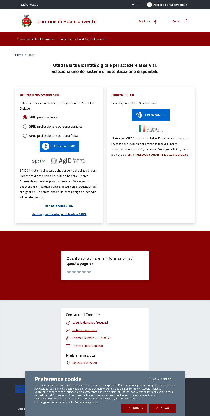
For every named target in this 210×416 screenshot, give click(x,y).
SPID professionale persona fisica (53, 135)
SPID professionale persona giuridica (55, 126)
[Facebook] (154, 21)
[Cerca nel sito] (187, 21)
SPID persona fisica (43, 117)
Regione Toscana (28, 4)
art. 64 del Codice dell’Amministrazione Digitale (158, 154)
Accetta (165, 408)
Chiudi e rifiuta (161, 378)
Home (19, 54)
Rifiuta (136, 408)
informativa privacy (87, 402)
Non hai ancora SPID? (59, 205)
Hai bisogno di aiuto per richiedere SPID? (59, 214)
